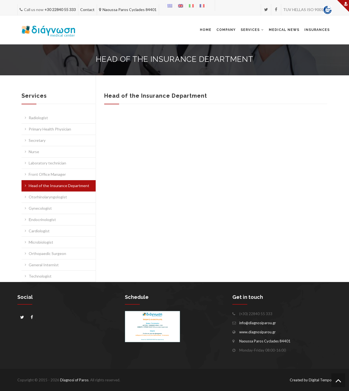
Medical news (284, 30)
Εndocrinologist (42, 219)
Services (250, 30)
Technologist (40, 276)
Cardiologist (39, 230)
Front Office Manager (47, 174)
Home (205, 30)
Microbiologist (41, 242)
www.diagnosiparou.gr (257, 332)
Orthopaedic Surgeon (47, 253)
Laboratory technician (47, 163)
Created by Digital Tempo (311, 380)
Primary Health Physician (50, 129)
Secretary (37, 140)
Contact (87, 9)
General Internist (44, 264)
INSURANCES (317, 30)
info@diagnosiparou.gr (257, 323)
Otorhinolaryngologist (48, 197)
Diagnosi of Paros (74, 380)
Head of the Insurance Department (59, 185)
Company (226, 30)
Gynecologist (40, 208)
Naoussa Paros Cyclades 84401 (130, 9)
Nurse (34, 151)
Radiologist (38, 117)
